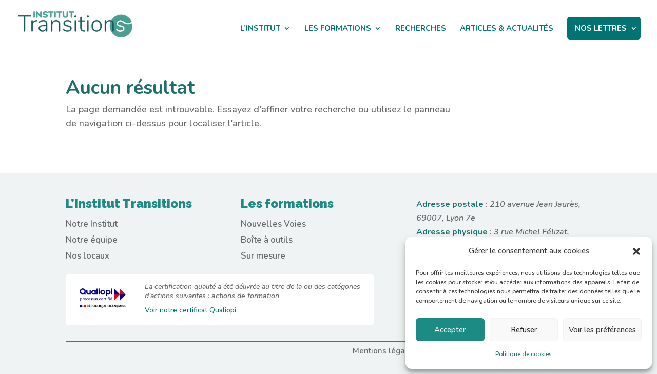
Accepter (450, 330)
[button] (636, 251)
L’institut (260, 29)
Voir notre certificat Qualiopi (190, 310)
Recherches (420, 29)
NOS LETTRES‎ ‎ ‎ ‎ (604, 28)
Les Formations (337, 29)
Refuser (524, 330)
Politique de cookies (523, 354)
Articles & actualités (506, 29)
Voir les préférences (602, 330)
